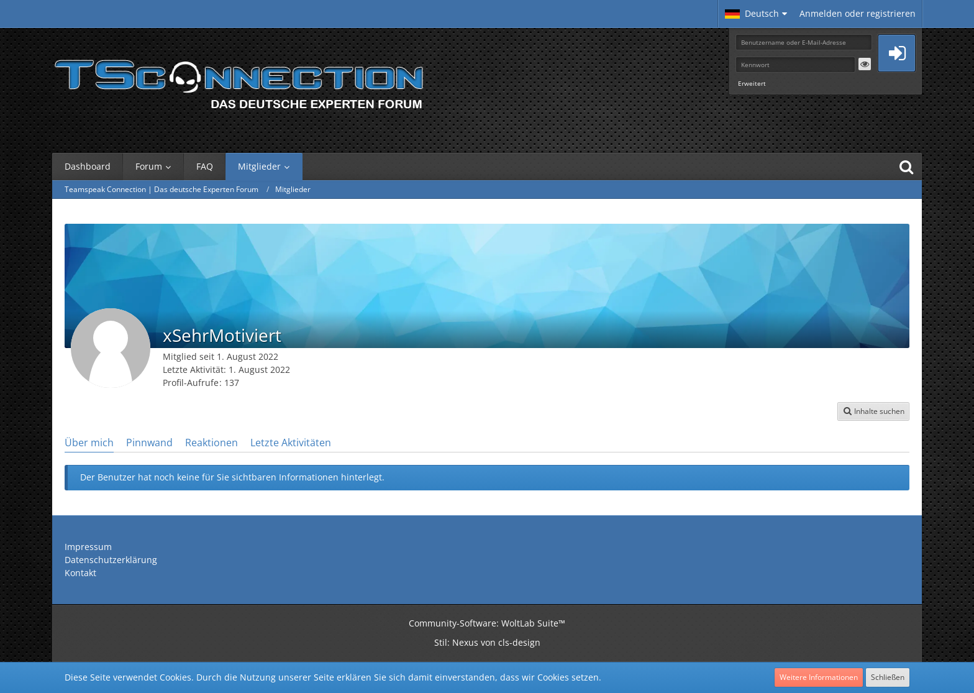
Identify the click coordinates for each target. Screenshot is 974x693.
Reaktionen (211, 442)
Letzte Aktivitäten (290, 442)
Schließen (887, 677)
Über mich (89, 442)
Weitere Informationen (819, 677)
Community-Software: (487, 623)
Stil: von (487, 642)
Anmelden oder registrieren (857, 13)
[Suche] (906, 166)
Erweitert (752, 83)
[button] (756, 13)
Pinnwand (149, 442)
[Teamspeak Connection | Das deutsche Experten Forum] (238, 81)
